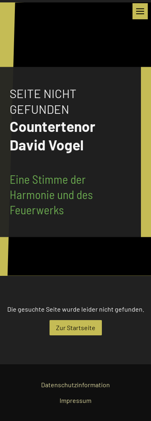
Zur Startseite (75, 327)
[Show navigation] (140, 11)
